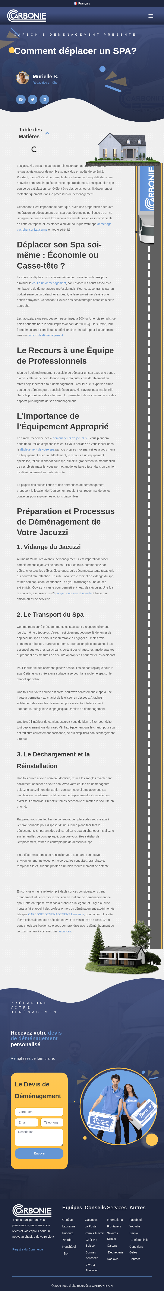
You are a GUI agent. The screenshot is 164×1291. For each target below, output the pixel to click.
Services (117, 1204)
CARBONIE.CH (102, 1282)
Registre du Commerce (27, 1246)
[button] (151, 16)
